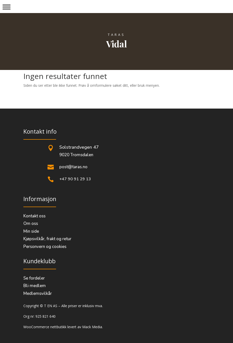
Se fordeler (34, 278)
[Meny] (7, 7)
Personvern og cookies (44, 246)
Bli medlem (34, 286)
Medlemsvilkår (37, 293)
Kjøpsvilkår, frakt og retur (47, 239)
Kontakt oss (34, 216)
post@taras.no (73, 167)
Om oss (30, 223)
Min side (31, 231)
